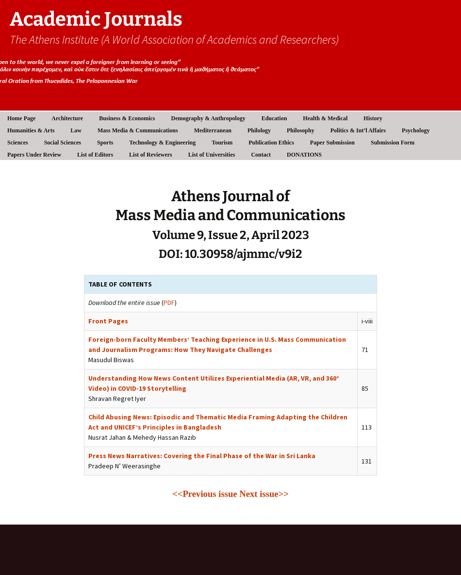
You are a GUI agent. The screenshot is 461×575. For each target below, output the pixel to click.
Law (76, 130)
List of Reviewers (150, 154)
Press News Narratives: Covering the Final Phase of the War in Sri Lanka (201, 455)
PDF (169, 302)
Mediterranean (212, 130)
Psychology (415, 130)
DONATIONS (304, 154)
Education (274, 118)
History (372, 118)
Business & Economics (127, 118)
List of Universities (211, 154)
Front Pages (108, 321)
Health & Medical (325, 118)
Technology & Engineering (162, 142)
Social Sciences (62, 142)
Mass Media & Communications (138, 130)
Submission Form (392, 142)
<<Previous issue (204, 494)
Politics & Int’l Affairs (358, 130)
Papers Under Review (34, 154)
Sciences (17, 142)
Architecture (67, 118)
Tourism (222, 142)
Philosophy (300, 130)
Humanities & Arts (30, 130)
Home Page (21, 118)
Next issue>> (264, 494)
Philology (259, 130)
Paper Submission (332, 142)
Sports (105, 142)
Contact (261, 154)
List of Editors (95, 154)
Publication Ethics (271, 142)
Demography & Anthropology (208, 118)
